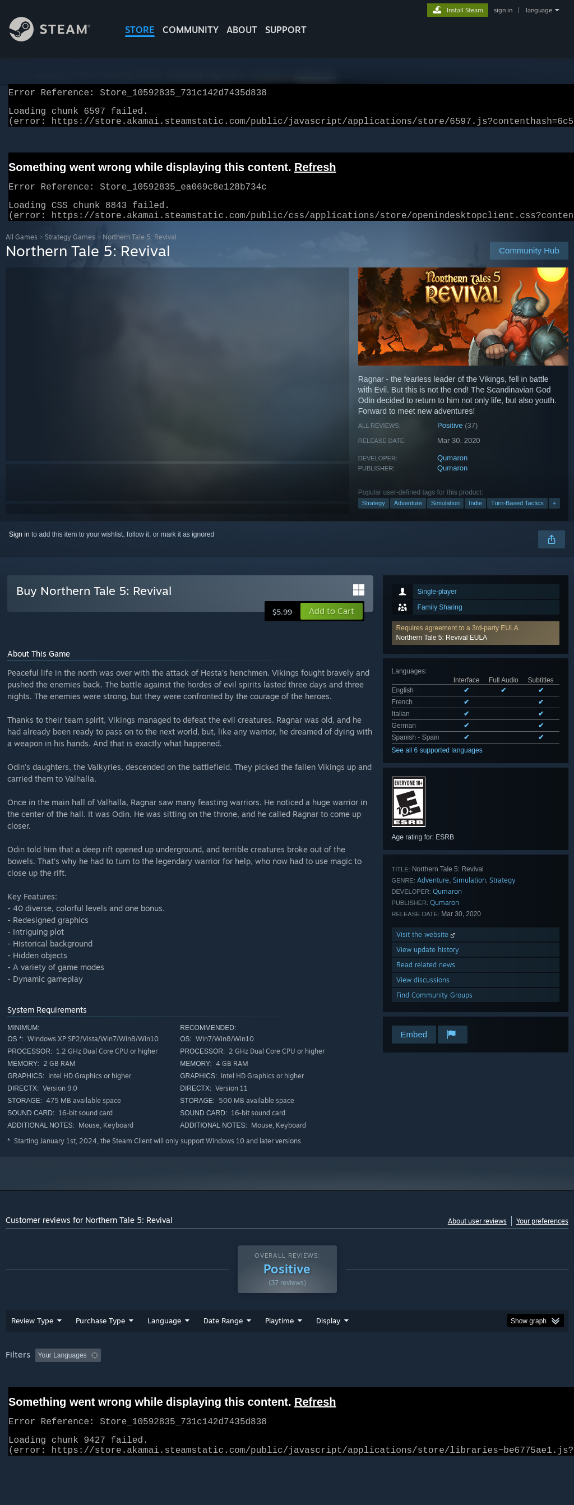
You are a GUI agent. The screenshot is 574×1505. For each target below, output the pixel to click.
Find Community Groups (434, 1008)
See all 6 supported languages (437, 764)
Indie (475, 516)
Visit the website (426, 948)
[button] (475, 646)
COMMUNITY (191, 29)
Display (328, 1349)
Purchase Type (100, 1349)
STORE (140, 29)
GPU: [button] (532, 1384)
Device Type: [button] (27, 1400)
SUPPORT (286, 29)
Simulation (445, 516)
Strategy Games (70, 250)
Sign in (19, 548)
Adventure (408, 516)
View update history (427, 963)
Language (164, 1349)
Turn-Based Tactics (517, 516)
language (539, 10)
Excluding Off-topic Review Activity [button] (175, 1384)
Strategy (373, 516)
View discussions (423, 993)
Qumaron (452, 471)
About (241, 29)
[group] (287, 1392)
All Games (22, 250)
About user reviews (477, 1234)
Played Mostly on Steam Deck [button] (342, 1384)
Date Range (223, 1349)
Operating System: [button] (436, 1384)
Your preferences (542, 1234)
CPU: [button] (494, 1384)
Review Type (32, 1349)
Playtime (279, 1349)
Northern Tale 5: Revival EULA (442, 651)
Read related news (425, 978)
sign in (503, 10)
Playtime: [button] (262, 1384)
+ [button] (554, 516)
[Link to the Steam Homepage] (58, 38)
